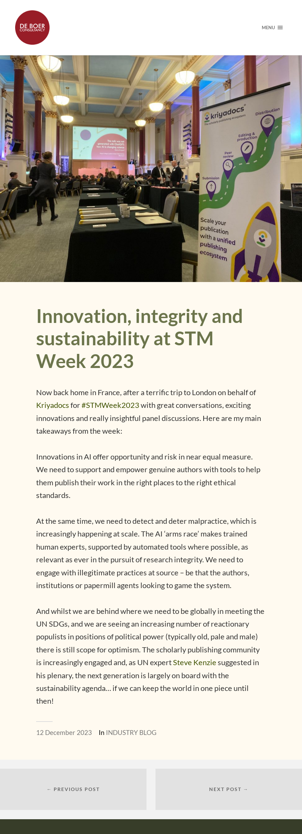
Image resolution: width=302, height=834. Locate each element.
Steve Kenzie (194, 662)
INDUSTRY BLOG (131, 732)
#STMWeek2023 (110, 405)
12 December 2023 (64, 732)
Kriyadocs (52, 405)
